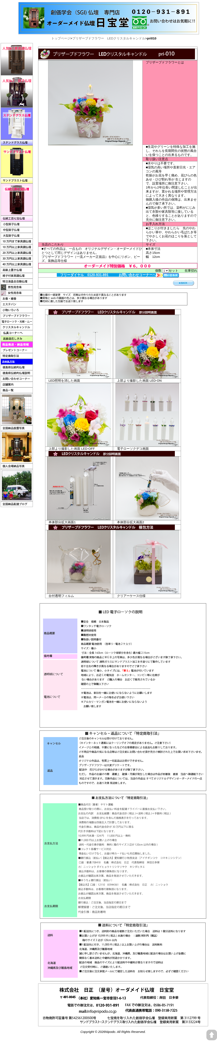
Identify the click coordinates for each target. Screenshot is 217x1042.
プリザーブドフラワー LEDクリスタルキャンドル (108, 38)
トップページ (60, 38)
